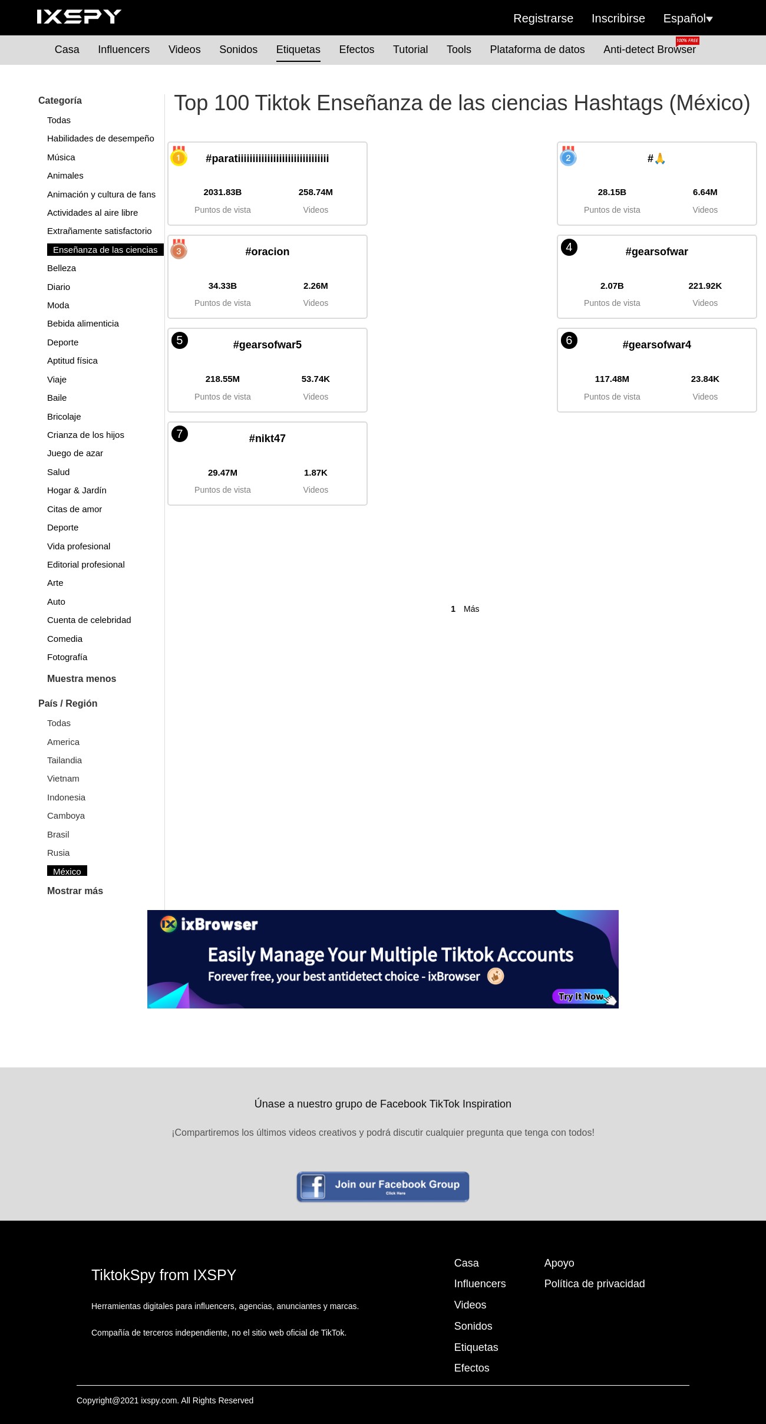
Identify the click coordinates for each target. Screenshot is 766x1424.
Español (688, 18)
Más (471, 609)
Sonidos (238, 49)
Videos (185, 49)
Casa (67, 49)
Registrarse (543, 18)
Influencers (124, 49)
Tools (459, 49)
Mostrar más (75, 891)
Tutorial (410, 49)
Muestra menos (81, 679)
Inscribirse (618, 18)
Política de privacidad (594, 1284)
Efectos (356, 49)
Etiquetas (298, 49)
